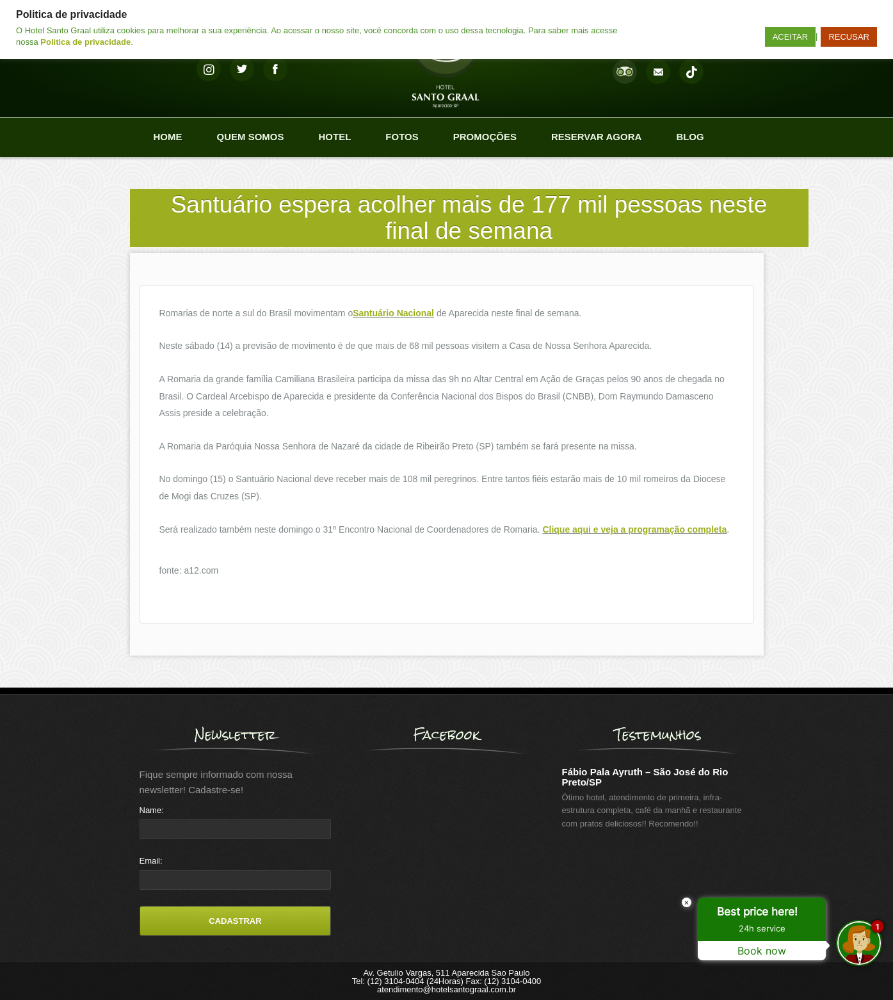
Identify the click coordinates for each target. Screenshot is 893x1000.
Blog (690, 136)
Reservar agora (596, 136)
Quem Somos (250, 136)
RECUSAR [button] (848, 37)
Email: (151, 861)
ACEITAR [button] (790, 37)
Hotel (335, 136)
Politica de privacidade (85, 42)
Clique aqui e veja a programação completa (634, 529)
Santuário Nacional (393, 313)
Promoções (485, 136)
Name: (152, 810)
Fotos (401, 136)
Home (168, 136)
